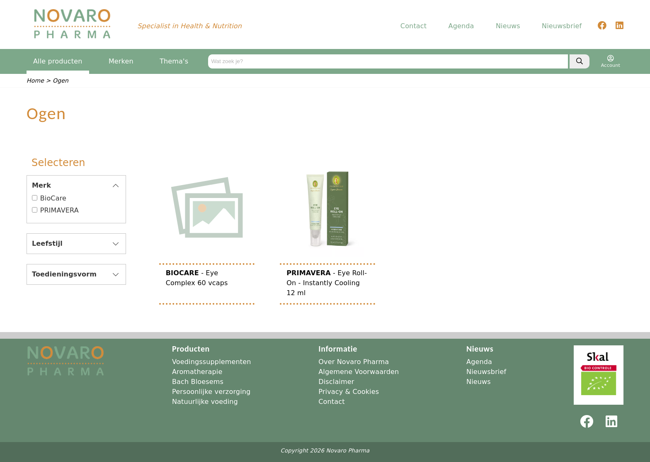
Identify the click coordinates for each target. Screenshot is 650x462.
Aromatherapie (197, 372)
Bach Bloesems (197, 382)
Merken (121, 62)
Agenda (461, 27)
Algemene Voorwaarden (358, 372)
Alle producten (57, 62)
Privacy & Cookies (348, 392)
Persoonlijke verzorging (211, 392)
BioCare (53, 199)
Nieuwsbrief (562, 27)
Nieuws (508, 27)
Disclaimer (336, 382)
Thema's (174, 62)
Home (35, 81)
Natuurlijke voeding (205, 402)
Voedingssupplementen (211, 362)
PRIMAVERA (59, 211)
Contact (413, 27)
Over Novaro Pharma (353, 362)
